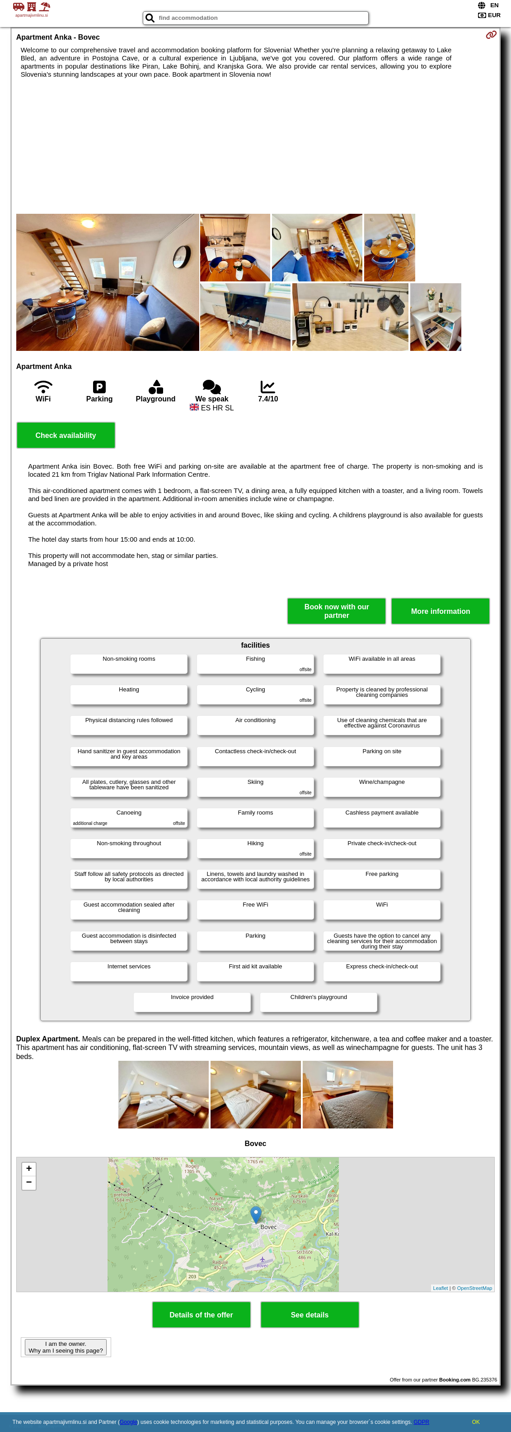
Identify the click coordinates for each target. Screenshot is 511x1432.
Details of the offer (201, 1315)
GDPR (421, 1422)
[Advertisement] (255, 146)
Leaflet (440, 1288)
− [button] (29, 1183)
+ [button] (29, 1169)
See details (310, 1315)
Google (128, 1422)
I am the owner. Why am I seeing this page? (65, 1347)
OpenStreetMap (474, 1288)
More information (440, 611)
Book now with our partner (337, 611)
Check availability (65, 435)
